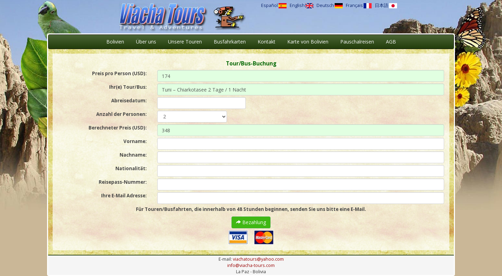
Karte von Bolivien (307, 41)
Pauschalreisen (357, 41)
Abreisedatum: (129, 100)
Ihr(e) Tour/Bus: (128, 87)
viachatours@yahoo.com (258, 259)
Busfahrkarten (230, 41)
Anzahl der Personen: (121, 114)
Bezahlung (251, 222)
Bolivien (115, 41)
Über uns (146, 41)
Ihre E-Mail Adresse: (124, 195)
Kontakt (266, 41)
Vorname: (135, 141)
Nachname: (133, 155)
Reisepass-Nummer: (123, 182)
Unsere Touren (185, 41)
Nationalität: (131, 168)
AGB (391, 41)
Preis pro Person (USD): (119, 73)
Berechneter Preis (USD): (118, 128)
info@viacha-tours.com (251, 265)
